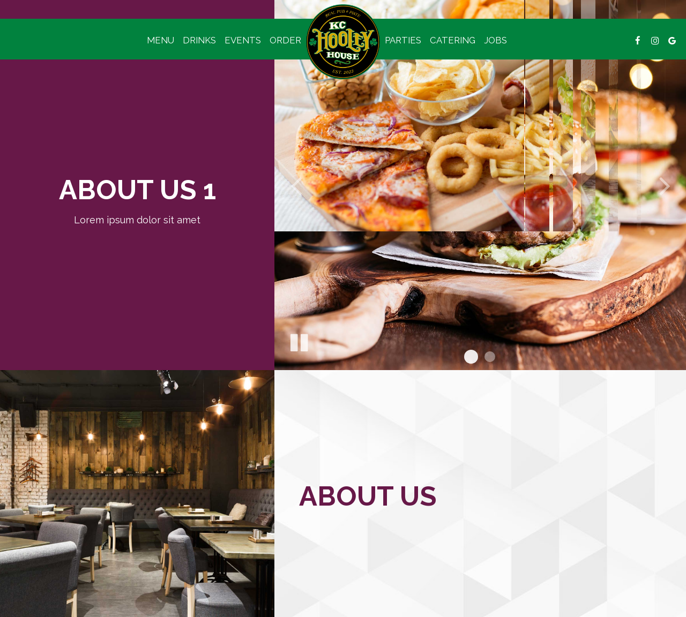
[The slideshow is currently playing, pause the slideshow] (298, 341)
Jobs (495, 40)
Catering (452, 40)
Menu (160, 40)
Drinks (199, 40)
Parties (403, 40)
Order (285, 40)
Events (243, 40)
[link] (343, 41)
